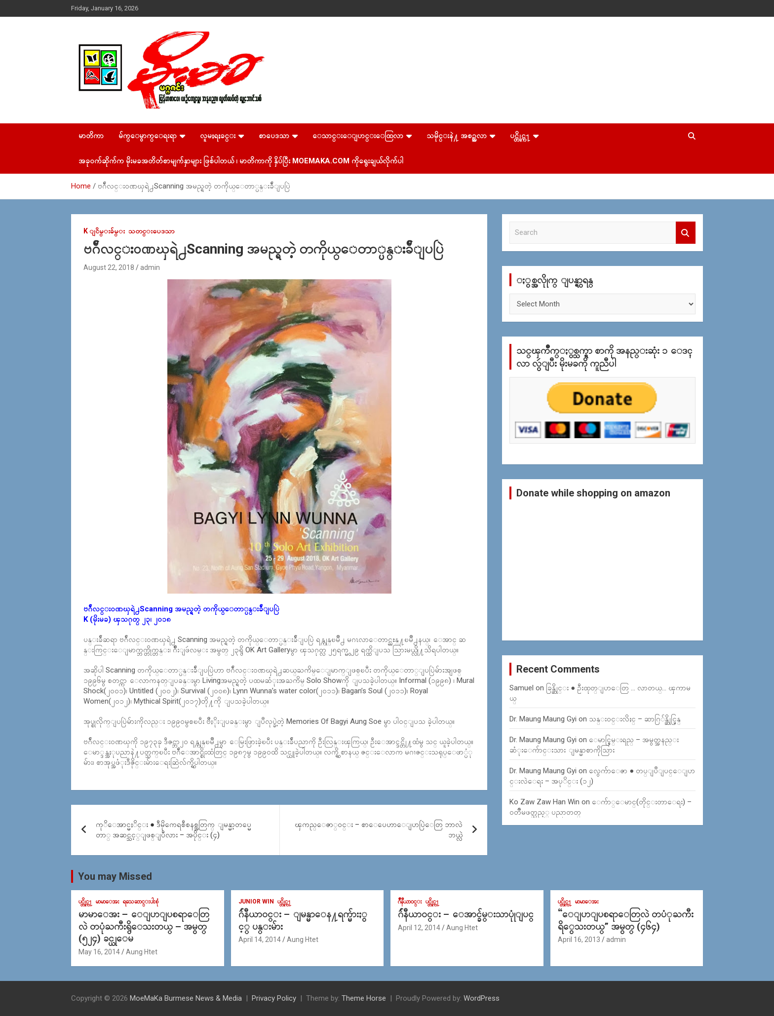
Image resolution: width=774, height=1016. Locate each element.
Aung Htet (141, 952)
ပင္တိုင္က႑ (520, 135)
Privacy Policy (274, 998)
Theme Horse (364, 998)
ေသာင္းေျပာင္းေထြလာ (357, 135)
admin (150, 267)
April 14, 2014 (259, 939)
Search (686, 233)
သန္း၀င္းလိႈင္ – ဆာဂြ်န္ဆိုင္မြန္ (635, 719)
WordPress (482, 998)
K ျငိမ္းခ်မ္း (104, 231)
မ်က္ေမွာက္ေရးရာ (147, 135)
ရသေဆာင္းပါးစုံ (140, 901)
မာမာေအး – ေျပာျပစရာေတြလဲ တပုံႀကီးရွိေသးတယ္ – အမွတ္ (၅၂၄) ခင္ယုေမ (143, 926)
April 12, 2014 (419, 928)
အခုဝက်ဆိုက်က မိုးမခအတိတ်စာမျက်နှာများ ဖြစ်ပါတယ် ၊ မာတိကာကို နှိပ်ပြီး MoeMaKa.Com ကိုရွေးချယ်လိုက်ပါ (240, 160)
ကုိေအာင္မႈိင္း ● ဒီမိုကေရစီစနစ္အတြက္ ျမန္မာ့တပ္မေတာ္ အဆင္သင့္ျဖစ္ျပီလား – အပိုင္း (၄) (173, 829)
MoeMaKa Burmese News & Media (186, 998)
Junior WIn (256, 901)
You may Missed (115, 876)
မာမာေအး (107, 901)
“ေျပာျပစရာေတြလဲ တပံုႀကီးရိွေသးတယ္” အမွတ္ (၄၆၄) (626, 920)
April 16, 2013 (579, 939)
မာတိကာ (91, 135)
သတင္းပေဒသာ (151, 231)
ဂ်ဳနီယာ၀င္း (410, 901)
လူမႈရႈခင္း (217, 135)
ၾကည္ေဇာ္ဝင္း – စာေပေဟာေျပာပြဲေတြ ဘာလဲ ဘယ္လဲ (379, 829)
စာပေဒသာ (274, 135)
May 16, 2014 (99, 952)
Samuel (521, 687)
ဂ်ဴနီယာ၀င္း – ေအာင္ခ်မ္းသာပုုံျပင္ (466, 914)
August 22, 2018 (108, 267)
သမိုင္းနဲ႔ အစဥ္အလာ (456, 135)
